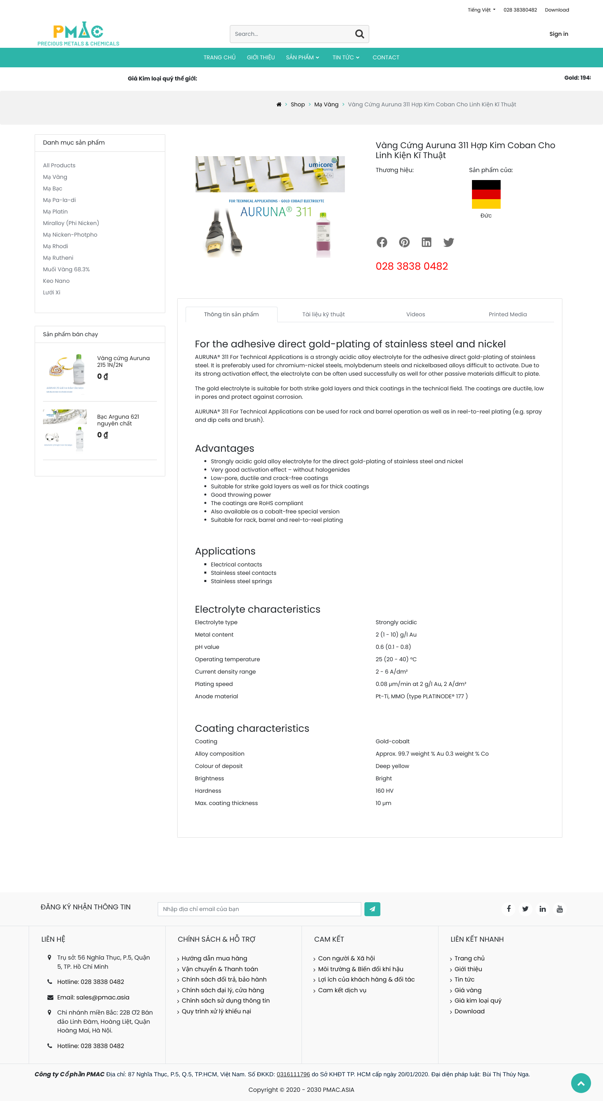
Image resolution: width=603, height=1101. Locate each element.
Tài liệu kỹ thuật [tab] (323, 314)
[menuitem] (219, 57)
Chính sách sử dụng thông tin (226, 1001)
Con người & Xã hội (346, 958)
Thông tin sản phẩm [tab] (231, 314)
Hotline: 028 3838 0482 (90, 982)
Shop (298, 104)
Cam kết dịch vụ (342, 990)
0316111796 (293, 1074)
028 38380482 (520, 10)
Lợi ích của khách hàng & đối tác (366, 980)
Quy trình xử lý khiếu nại (216, 1011)
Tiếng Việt (480, 10)
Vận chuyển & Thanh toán (220, 969)
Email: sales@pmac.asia (93, 997)
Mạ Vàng (326, 104)
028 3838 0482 (412, 266)
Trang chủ (470, 958)
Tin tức (465, 980)
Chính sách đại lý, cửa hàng (223, 990)
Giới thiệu (468, 969)
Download (557, 10)
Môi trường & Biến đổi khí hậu (360, 969)
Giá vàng (468, 990)
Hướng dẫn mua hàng (214, 958)
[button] (372, 909)
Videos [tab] (415, 314)
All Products (59, 165)
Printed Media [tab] (508, 314)
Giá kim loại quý (478, 1001)
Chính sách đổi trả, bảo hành (224, 980)
